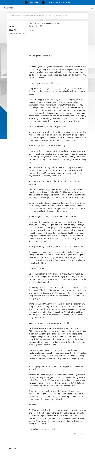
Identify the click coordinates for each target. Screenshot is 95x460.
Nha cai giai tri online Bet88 (57, 15)
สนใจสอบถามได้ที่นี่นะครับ (33, 15)
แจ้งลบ (31, 30)
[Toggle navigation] (92, 8)
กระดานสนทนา (15, 15)
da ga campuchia (49, 429)
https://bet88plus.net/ (51, 83)
